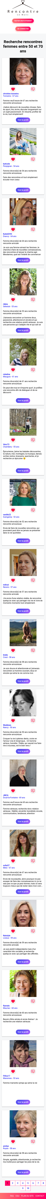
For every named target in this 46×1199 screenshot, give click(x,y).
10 (28, 1188)
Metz (5, 868)
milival (6, 585)
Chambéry (7, 447)
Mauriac (6, 1008)
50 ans (13, 727)
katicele (6, 164)
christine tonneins (11, 93)
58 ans (12, 657)
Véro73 (6, 444)
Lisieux (6, 938)
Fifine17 (6, 1076)
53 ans (14, 306)
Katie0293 (7, 234)
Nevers (6, 587)
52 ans (16, 517)
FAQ (12, 1196)
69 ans (22, 797)
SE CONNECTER (23, 29)
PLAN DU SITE (27, 1196)
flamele (6, 1006)
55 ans (16, 447)
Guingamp (7, 517)
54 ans (16, 166)
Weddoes (7, 725)
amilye (6, 1146)
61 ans (15, 376)
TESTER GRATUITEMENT (23, 21)
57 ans (13, 587)
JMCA (5, 795)
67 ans (15, 96)
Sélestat (6, 306)
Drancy (6, 236)
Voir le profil (23, 120)
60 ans (14, 1008)
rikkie (5, 304)
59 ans (13, 938)
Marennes (7, 1078)
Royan (5, 1148)
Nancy (6, 727)
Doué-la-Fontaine (10, 797)
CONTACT (39, 1196)
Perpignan (7, 166)
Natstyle (6, 935)
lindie (5, 655)
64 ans (13, 236)
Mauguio (7, 376)
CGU (17, 1196)
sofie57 (6, 865)
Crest (5, 657)
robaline (6, 374)
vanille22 (7, 514)
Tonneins (7, 96)
